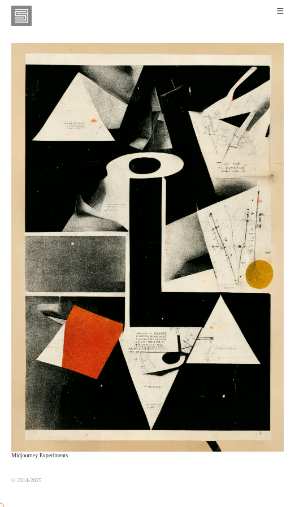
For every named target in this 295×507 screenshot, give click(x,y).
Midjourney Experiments (39, 455)
